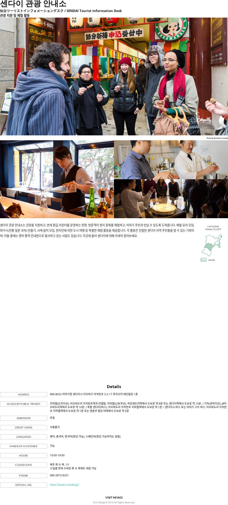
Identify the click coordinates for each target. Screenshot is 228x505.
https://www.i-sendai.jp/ (64, 485)
